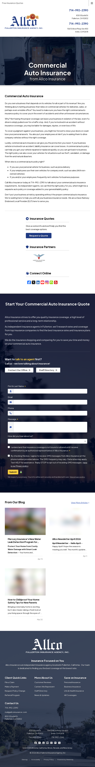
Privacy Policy (49, 760)
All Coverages (70, 695)
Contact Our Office (19, 370)
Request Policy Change (15, 691)
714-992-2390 (78, 10)
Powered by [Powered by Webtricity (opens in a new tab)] (65, 760)
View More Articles (80, 502)
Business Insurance (72, 686)
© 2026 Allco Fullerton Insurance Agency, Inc (47, 753)
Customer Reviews (43, 682)
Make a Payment (12, 686)
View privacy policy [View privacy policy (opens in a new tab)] (77, 477)
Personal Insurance (72, 682)
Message (13, 419)
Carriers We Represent (45, 686)
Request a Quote (38, 235)
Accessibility (35, 760)
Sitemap (25, 760)
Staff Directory (48, 370)
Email (10, 397)
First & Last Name (17, 386)
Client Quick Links (15, 677)
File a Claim (9, 682)
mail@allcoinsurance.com (16, 712)
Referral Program (12, 695)
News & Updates (42, 695)
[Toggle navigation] (92, 3)
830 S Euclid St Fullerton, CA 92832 (13, 717)
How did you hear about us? (20, 436)
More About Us (44, 677)
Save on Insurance (75, 677)
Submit (13, 472)
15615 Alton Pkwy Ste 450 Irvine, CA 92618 (57, 732)
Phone (11, 408)
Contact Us (12, 703)
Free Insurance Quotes (12, 3)
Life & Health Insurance (74, 691)
